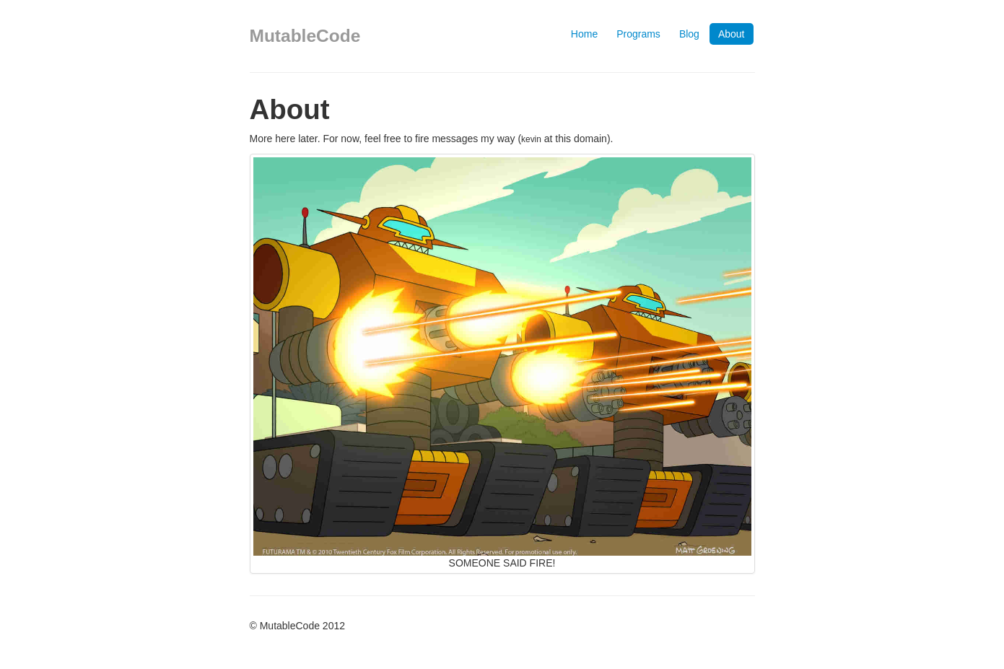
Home (584, 34)
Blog (689, 34)
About (731, 34)
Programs (638, 34)
